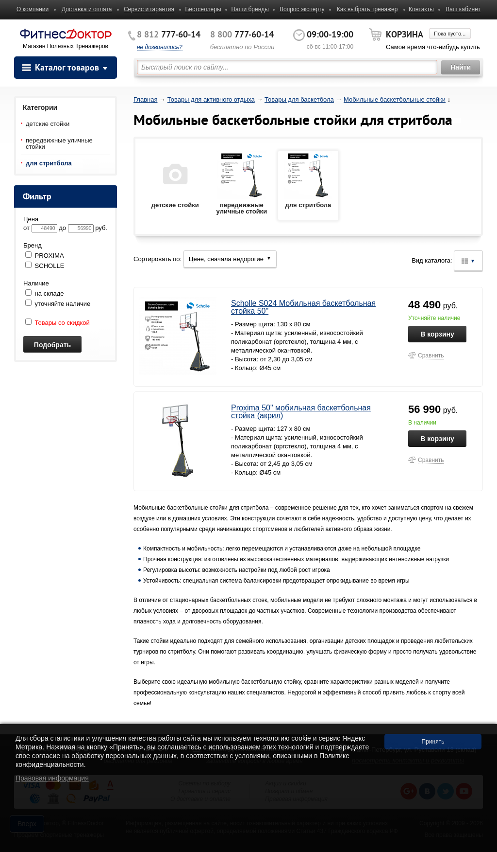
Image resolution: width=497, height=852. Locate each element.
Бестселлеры (203, 9)
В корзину (437, 334)
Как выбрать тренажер (367, 9)
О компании (33, 9)
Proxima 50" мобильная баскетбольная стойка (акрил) (301, 412)
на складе (44, 293)
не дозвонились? (159, 47)
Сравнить (431, 355)
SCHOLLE (44, 265)
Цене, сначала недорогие (230, 259)
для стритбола (49, 163)
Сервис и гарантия (149, 9)
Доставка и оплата (87, 9)
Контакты (421, 9)
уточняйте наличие (57, 303)
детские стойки (47, 123)
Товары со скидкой (57, 322)
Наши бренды (249, 9)
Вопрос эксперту (302, 9)
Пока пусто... (449, 33)
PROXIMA (44, 255)
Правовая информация (52, 778)
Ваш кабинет (463, 9)
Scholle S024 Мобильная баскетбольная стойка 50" (303, 307)
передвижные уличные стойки (59, 143)
